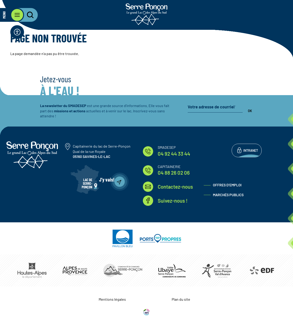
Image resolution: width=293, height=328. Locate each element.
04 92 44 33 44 (174, 154)
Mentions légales (112, 299)
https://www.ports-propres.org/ (160, 238)
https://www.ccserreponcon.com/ (122, 270)
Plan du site (181, 299)
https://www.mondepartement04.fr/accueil (75, 270)
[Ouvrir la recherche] (27, 15)
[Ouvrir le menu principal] (12, 15)
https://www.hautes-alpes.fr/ (32, 270)
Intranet (250, 150)
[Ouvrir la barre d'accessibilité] (17, 32)
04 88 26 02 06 (174, 173)
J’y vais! (106, 179)
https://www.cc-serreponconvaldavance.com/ (216, 270)
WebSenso (146, 312)
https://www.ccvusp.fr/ (172, 270)
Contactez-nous (175, 187)
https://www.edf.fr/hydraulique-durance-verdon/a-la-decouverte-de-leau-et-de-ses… (261, 270)
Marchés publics (228, 195)
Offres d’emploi (227, 185)
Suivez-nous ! (172, 201)
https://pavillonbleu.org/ (122, 238)
